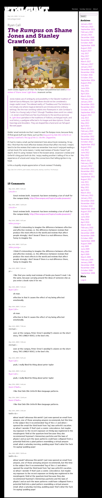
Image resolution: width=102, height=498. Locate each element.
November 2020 (87, 40)
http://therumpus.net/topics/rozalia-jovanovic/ (50, 198)
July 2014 (85, 85)
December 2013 (87, 104)
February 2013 (87, 131)
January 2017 (86, 67)
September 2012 (88, 144)
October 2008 (87, 270)
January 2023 (86, 24)
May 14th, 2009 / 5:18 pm (17, 287)
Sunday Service (85, 9)
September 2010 (88, 209)
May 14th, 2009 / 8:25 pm (17, 358)
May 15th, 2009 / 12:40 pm (17, 397)
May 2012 (85, 155)
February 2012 (87, 163)
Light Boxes (16, 117)
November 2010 (87, 203)
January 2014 (86, 101)
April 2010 (85, 222)
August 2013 (86, 115)
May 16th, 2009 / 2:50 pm (17, 411)
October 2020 (87, 43)
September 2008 (88, 273)
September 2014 (88, 80)
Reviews (75, 9)
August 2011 (86, 179)
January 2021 (86, 34)
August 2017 (86, 51)
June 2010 (85, 217)
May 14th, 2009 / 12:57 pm (17, 244)
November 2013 (87, 107)
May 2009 (85, 251)
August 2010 (86, 211)
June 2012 (85, 152)
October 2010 (87, 206)
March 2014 (86, 96)
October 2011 (87, 174)
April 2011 (85, 190)
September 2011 (88, 176)
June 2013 (85, 120)
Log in (83, 280)
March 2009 (86, 257)
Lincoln (12, 191)
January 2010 (86, 230)
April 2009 (85, 254)
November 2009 (87, 235)
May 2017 (85, 56)
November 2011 (87, 171)
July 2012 (85, 150)
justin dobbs (26, 170)
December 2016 (87, 69)
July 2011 (85, 182)
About (95, 9)
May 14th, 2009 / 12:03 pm (17, 205)
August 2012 (86, 147)
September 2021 (88, 29)
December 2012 (87, 136)
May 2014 (85, 91)
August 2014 (86, 83)
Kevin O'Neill (14, 387)
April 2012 (85, 158)
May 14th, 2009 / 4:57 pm (17, 220)
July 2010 (85, 214)
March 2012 (86, 160)
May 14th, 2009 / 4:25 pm (17, 371)
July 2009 (85, 246)
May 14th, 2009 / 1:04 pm (17, 268)
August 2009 (86, 243)
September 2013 (88, 112)
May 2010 (85, 219)
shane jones (34, 170)
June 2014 (85, 88)
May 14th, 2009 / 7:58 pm (17, 326)
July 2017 (85, 53)
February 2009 (87, 259)
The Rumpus (54, 170)
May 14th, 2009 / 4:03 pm (17, 189)
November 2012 (87, 139)
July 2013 (85, 117)
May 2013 (85, 123)
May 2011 (85, 187)
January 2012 (86, 166)
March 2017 (86, 61)
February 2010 (87, 227)
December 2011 (87, 168)
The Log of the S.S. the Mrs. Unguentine (39, 137)
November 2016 (87, 72)
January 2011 (86, 198)
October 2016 (87, 75)
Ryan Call (14, 25)
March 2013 (86, 128)
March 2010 (86, 225)
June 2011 (85, 184)
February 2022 (87, 26)
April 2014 (85, 93)
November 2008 (87, 267)
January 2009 (86, 262)
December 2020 (87, 37)
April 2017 (85, 59)
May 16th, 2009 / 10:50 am (17, 453)
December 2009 (87, 233)
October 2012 (87, 142)
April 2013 (85, 126)
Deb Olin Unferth (16, 170)
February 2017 (87, 64)
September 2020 (88, 45)
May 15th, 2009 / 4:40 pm (17, 384)
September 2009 (88, 241)
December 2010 (87, 201)
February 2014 (87, 99)
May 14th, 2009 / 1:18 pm (17, 307)
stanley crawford (44, 170)
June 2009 (85, 249)
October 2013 (87, 109)
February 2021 (87, 32)
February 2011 (87, 195)
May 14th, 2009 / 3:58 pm (17, 342)
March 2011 (86, 192)
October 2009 (87, 238)
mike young (14, 223)
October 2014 (87, 77)
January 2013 (86, 134)
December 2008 (87, 265)
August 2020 (86, 48)
